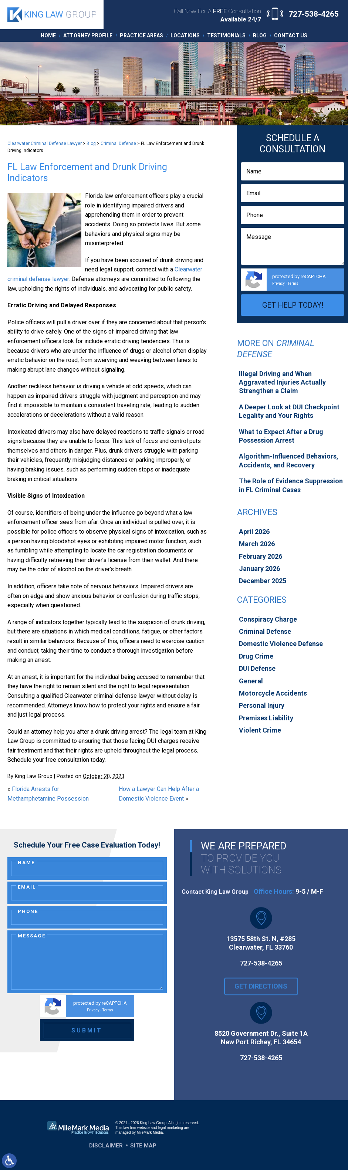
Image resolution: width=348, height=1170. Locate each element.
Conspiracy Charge (268, 619)
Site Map (143, 1145)
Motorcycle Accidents (273, 693)
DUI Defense (257, 668)
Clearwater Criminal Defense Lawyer (44, 143)
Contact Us (290, 35)
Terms (293, 283)
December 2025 (262, 581)
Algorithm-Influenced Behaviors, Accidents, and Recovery (288, 460)
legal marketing (170, 1128)
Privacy (278, 283)
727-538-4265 (313, 14)
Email (27, 887)
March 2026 (257, 544)
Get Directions (260, 996)
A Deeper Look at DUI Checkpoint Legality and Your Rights (289, 411)
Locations (185, 35)
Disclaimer (106, 1145)
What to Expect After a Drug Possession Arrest (281, 436)
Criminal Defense (118, 143)
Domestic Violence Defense (281, 643)
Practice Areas (141, 35)
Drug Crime (256, 656)
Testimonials (226, 35)
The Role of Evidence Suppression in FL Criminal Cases (291, 485)
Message (31, 936)
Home (48, 35)
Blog (260, 35)
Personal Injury (261, 705)
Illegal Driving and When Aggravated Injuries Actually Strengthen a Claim (282, 382)
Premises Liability (266, 718)
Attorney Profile (87, 35)
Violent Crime (260, 730)
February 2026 (260, 556)
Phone (28, 911)
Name (26, 862)
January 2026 (259, 568)
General (251, 681)
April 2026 (254, 531)
